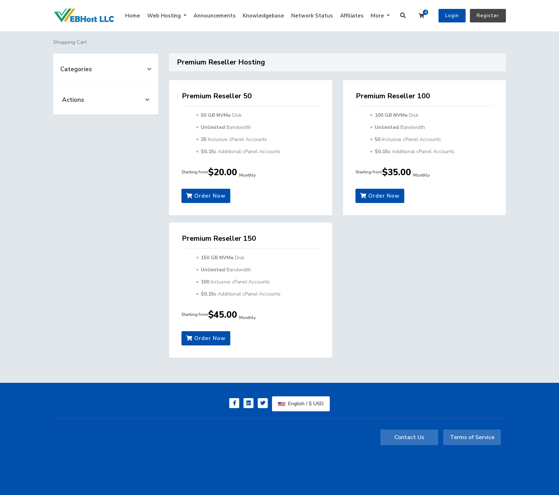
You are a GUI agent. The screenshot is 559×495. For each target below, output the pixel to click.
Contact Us (409, 437)
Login (452, 15)
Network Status (312, 15)
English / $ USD (301, 403)
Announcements (215, 15)
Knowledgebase (263, 15)
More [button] (378, 15)
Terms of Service (472, 437)
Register (488, 15)
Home (132, 15)
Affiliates (352, 15)
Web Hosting (164, 15)
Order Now (206, 195)
